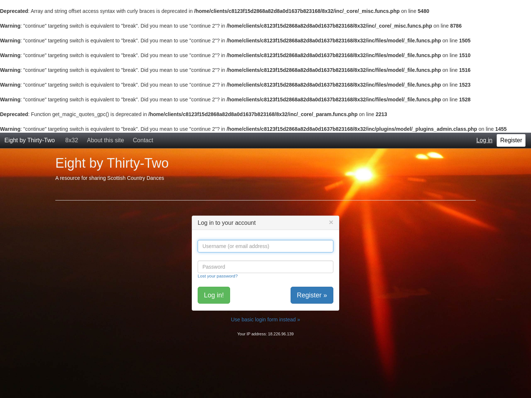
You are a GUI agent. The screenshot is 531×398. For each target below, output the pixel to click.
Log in (484, 140)
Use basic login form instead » (265, 319)
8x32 (71, 140)
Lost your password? (217, 275)
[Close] (331, 222)
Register (511, 140)
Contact (143, 140)
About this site (105, 140)
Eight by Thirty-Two (29, 140)
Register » (312, 295)
